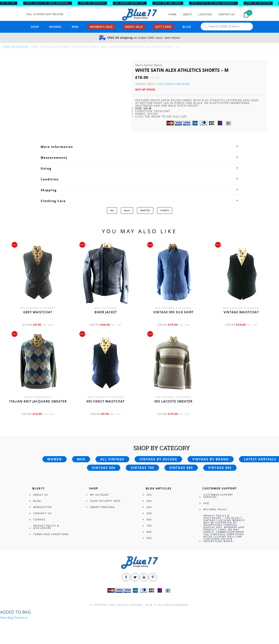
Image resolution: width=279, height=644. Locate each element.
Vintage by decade (158, 459)
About (187, 14)
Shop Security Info (105, 501)
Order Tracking (102, 507)
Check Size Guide (177, 84)
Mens (127, 210)
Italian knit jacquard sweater (38, 401)
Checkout (21, 617)
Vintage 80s (181, 468)
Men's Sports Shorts (114, 47)
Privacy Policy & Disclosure (46, 527)
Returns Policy (215, 509)
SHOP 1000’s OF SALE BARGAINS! (51, 3)
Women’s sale (101, 27)
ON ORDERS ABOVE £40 (132, 3)
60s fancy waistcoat (105, 401)
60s (149, 519)
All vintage (112, 459)
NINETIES (145, 210)
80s (149, 532)
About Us (40, 494)
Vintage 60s (103, 468)
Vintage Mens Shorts (85, 47)
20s (149, 494)
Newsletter (42, 507)
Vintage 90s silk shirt (173, 312)
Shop (35, 27)
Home (172, 14)
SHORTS (164, 210)
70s (149, 525)
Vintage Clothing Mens (55, 47)
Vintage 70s (142, 468)
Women (55, 27)
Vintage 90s (220, 468)
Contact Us (227, 14)
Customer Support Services (218, 496)
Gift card (163, 27)
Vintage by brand (210, 459)
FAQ (206, 503)
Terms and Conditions (51, 534)
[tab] (139, 146)
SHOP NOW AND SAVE (171, 3)
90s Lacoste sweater (173, 401)
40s (149, 507)
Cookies (39, 519)
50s (149, 513)
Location (205, 14)
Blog (187, 27)
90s (112, 210)
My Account (99, 494)
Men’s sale (134, 27)
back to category (15, 47)
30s (149, 501)
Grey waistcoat (37, 312)
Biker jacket (106, 312)
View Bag (6, 617)
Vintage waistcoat (241, 312)
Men (75, 27)
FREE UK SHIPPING (96, 3)
